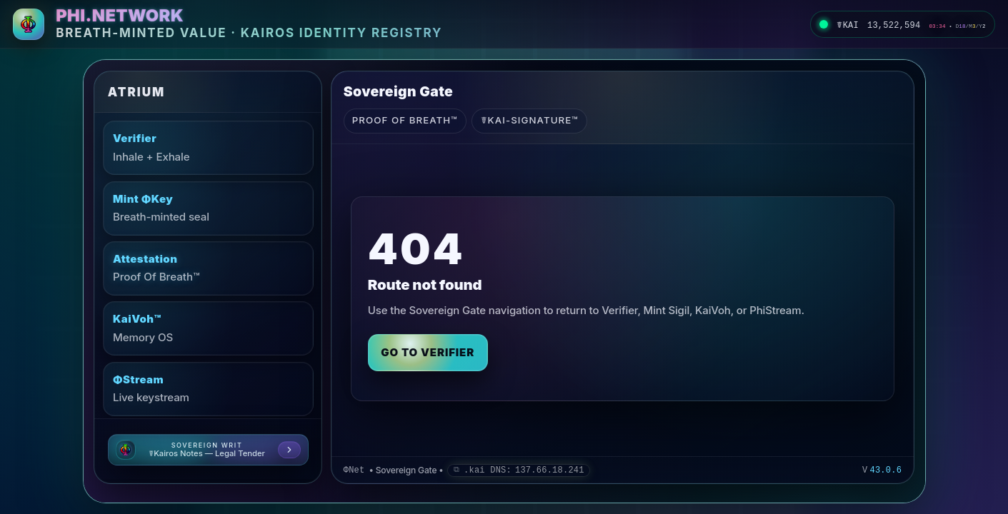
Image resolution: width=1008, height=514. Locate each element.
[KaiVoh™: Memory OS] (208, 328)
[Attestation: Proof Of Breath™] (208, 268)
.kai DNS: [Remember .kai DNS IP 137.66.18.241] (524, 470)
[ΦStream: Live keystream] (208, 389)
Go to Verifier (427, 352)
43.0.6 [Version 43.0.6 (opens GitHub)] (885, 470)
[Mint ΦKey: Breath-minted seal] (208, 208)
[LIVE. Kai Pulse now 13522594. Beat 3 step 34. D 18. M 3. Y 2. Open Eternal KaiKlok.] (902, 24)
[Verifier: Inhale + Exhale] (208, 148)
